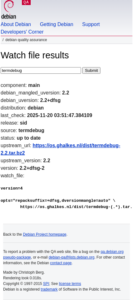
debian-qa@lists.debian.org (71, 257)
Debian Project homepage (44, 234)
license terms (70, 283)
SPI (46, 283)
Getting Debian (56, 24)
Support (91, 24)
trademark (49, 289)
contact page (61, 263)
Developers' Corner (22, 32)
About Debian (16, 24)
